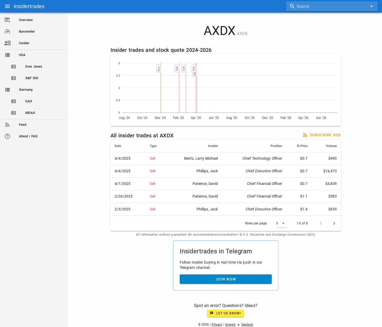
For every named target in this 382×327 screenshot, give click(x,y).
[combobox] (332, 6)
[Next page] (334, 223)
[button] (282, 223)
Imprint (230, 324)
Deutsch (247, 324)
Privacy (217, 324)
